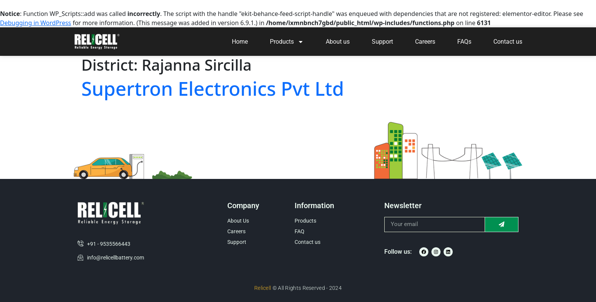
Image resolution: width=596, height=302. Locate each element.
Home (240, 41)
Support (382, 41)
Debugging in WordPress (35, 23)
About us (338, 41)
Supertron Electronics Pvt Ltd (212, 88)
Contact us (507, 41)
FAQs (464, 41)
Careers (425, 41)
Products (287, 41)
